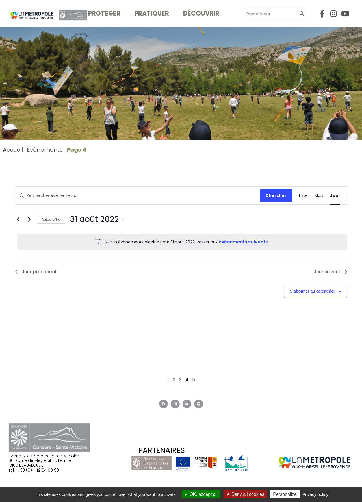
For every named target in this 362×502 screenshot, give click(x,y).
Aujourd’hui (51, 219)
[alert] (182, 242)
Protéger (105, 13)
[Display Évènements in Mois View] (319, 195)
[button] (163, 404)
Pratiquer (153, 13)
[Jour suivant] (29, 219)
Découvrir (202, 13)
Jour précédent (36, 272)
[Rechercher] (302, 13)
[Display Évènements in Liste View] (303, 195)
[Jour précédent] (18, 219)
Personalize (285, 494)
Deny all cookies (245, 494)
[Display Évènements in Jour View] (335, 195)
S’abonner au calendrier (312, 291)
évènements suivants (244, 242)
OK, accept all (201, 494)
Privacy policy (315, 494)
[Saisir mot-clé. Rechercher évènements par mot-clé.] (137, 195)
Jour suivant (330, 272)
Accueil (13, 150)
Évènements (45, 150)
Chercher (276, 195)
